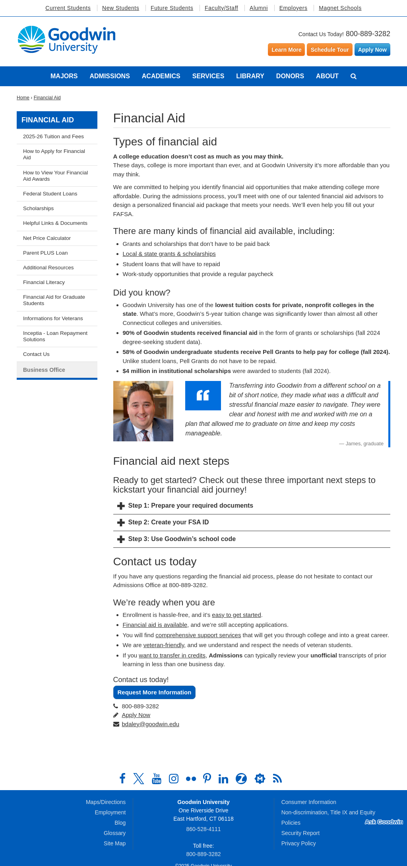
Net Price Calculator (47, 238)
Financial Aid (47, 98)
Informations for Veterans (53, 318)
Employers (293, 8)
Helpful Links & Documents (55, 223)
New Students (120, 8)
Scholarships (38, 208)
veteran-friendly (163, 645)
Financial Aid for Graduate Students (54, 300)
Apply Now (372, 49)
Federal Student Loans (50, 194)
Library (250, 76)
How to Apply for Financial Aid (54, 154)
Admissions (109, 76)
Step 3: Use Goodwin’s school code (182, 538)
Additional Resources (48, 268)
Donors (290, 76)
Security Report (300, 833)
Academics (161, 76)
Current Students (68, 8)
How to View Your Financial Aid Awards (55, 176)
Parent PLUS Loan (45, 253)
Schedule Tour (329, 49)
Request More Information (155, 692)
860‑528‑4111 (203, 829)
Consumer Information (309, 802)
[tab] (252, 506)
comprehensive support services (198, 635)
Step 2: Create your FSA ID (168, 522)
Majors (64, 76)
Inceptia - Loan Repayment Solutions (55, 336)
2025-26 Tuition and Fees (53, 136)
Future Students (172, 8)
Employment (110, 812)
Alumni (259, 8)
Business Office (44, 370)
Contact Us (36, 354)
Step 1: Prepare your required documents (191, 505)
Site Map (115, 843)
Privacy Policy (298, 843)
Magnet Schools (340, 8)
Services (208, 76)
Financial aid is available (155, 624)
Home (23, 98)
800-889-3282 (368, 34)
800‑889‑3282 (203, 854)
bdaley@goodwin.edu (151, 724)
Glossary (115, 833)
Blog (120, 823)
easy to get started (236, 614)
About (327, 76)
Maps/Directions (106, 802)
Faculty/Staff (221, 8)
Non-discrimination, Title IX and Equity (328, 812)
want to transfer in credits (172, 655)
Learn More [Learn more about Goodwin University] (286, 49)
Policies (290, 823)
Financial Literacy (44, 282)
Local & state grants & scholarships (169, 253)
